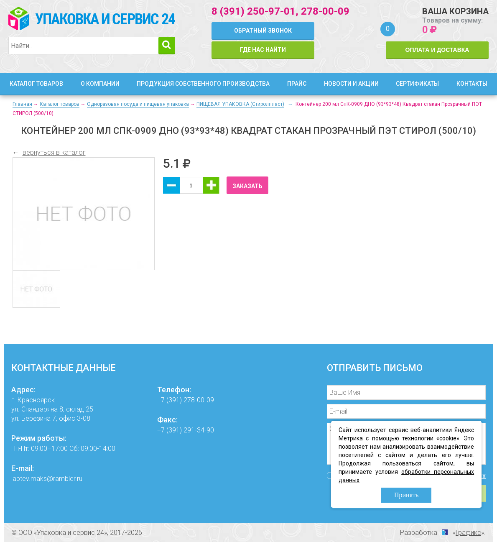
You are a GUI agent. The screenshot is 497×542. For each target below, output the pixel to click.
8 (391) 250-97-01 (254, 11)
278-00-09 (325, 11)
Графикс (468, 533)
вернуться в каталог (54, 152)
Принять (406, 495)
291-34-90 (199, 430)
